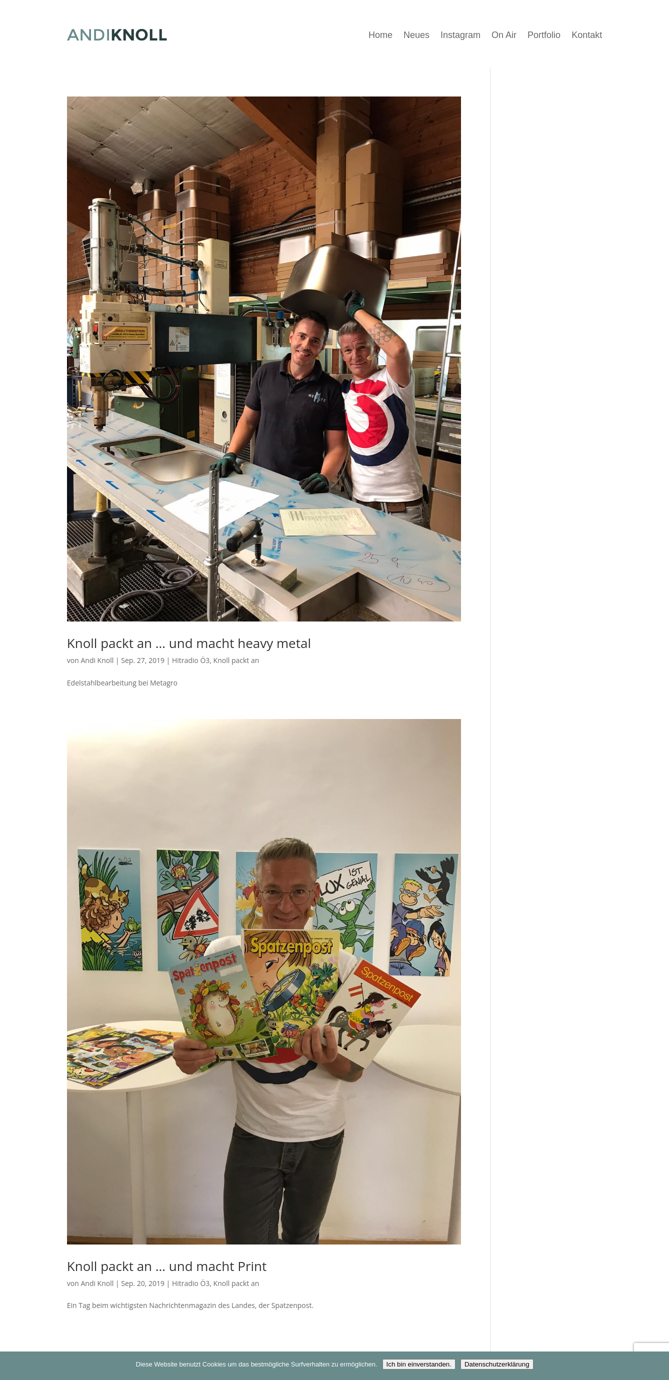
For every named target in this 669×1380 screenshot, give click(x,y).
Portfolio (544, 35)
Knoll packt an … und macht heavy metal (189, 643)
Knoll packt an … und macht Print (167, 1266)
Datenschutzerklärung (497, 1364)
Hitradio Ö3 (191, 660)
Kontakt (587, 35)
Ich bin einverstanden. (419, 1364)
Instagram (460, 35)
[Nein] (657, 1366)
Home (380, 35)
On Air (504, 35)
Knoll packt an (237, 660)
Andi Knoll (97, 660)
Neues (417, 35)
